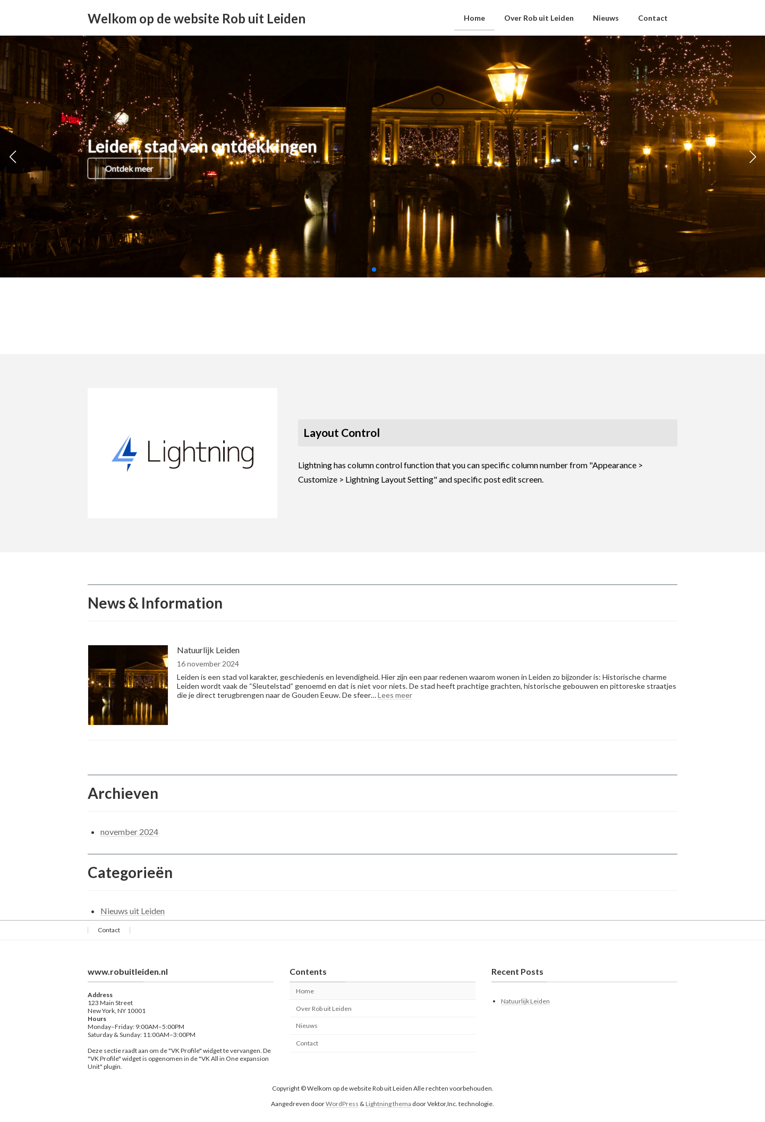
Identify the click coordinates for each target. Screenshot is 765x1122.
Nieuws (307, 1026)
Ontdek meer (129, 168)
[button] (374, 269)
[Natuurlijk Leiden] (128, 686)
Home (305, 991)
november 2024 (129, 831)
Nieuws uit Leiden (132, 911)
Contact (109, 930)
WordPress (342, 1104)
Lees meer (395, 694)
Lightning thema (388, 1104)
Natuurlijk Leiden (208, 650)
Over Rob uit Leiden (324, 1009)
